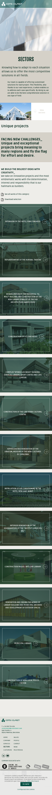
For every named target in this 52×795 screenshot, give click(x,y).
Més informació (33, 781)
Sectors (6, 747)
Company (6, 740)
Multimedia (18, 750)
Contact (17, 744)
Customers (7, 750)
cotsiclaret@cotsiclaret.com (12, 728)
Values (16, 737)
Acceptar (26, 784)
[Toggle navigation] (47, 4)
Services (6, 744)
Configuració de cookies (26, 789)
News (15, 747)
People (16, 740)
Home (5, 737)
